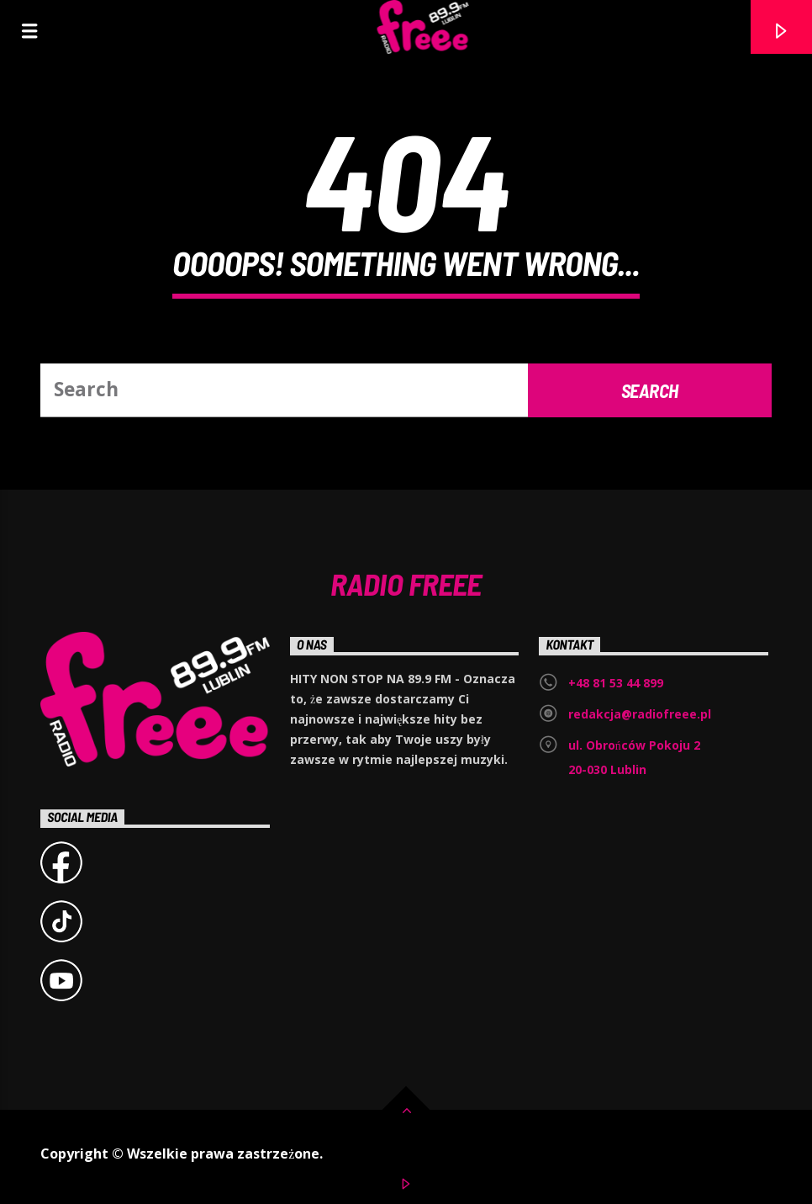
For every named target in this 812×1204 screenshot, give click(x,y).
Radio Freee (406, 583)
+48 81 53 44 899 (615, 683)
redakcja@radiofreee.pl (639, 714)
